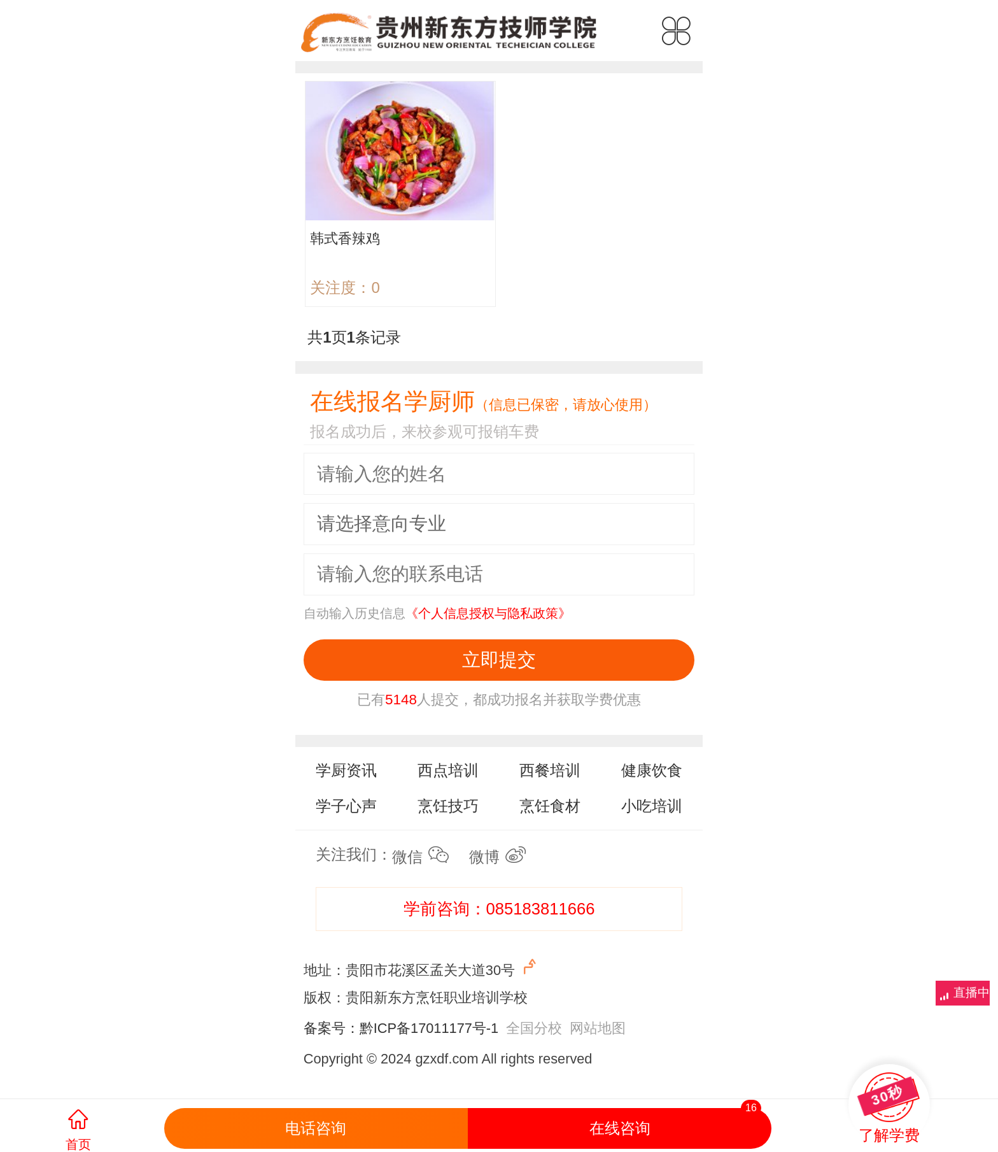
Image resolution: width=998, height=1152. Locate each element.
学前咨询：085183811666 (499, 909)
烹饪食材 (549, 805)
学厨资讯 (346, 770)
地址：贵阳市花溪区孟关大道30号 (422, 967)
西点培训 (448, 770)
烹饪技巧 (448, 805)
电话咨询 (315, 1128)
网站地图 (598, 1028)
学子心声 (346, 805)
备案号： (332, 1028)
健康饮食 (651, 770)
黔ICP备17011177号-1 (429, 1028)
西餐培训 (549, 770)
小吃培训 (651, 805)
